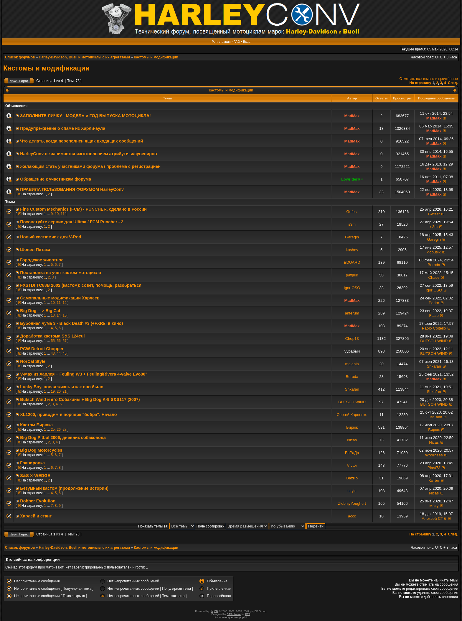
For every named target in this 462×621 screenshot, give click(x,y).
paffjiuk (352, 275)
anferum (352, 313)
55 (53, 341)
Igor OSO (352, 288)
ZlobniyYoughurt (352, 503)
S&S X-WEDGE (35, 475)
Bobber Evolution (37, 501)
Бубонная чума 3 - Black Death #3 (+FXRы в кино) (71, 323)
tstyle (352, 491)
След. (453, 83)
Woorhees (434, 455)
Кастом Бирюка (36, 424)
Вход (246, 41)
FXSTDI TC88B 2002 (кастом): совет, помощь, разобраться (80, 285)
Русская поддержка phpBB (231, 617)
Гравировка (32, 463)
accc (352, 516)
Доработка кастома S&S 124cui (52, 336)
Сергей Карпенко (351, 414)
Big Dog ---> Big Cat (40, 310)
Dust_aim (434, 417)
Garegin (352, 237)
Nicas (352, 440)
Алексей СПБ (434, 518)
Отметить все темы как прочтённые (429, 79)
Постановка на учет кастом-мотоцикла (60, 272)
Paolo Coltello (434, 328)
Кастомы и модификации (156, 57)
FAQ (237, 41)
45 (64, 353)
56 (58, 341)
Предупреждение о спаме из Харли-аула (62, 128)
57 (64, 341)
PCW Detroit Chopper (41, 348)
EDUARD (352, 262)
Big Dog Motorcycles (41, 450)
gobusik (433, 252)
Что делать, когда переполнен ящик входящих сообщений (81, 141)
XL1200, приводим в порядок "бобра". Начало (68, 414)
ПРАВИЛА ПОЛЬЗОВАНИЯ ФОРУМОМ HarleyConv (72, 189)
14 (58, 315)
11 (63, 214)
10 (57, 214)
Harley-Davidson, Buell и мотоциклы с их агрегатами (84, 57)
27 (64, 429)
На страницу (420, 83)
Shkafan (434, 366)
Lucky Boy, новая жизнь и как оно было (61, 386)
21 (64, 391)
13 (53, 315)
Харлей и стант (36, 516)
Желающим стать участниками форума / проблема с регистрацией (90, 166)
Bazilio (352, 478)
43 (53, 353)
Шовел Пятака (35, 249)
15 (64, 315)
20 (58, 391)
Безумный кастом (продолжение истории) (64, 488)
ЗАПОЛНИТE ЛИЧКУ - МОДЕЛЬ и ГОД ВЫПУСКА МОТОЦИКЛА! (85, 115)
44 (58, 353)
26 (58, 429)
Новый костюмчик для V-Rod (50, 237)
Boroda (434, 265)
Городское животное (41, 260)
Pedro (434, 303)
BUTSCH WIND (434, 341)
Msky (433, 506)
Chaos (434, 277)
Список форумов (20, 57)
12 (64, 303)
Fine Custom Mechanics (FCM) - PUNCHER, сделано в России (83, 209)
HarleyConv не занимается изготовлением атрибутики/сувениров (88, 153)
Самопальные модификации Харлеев (60, 298)
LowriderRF (352, 179)
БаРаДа (352, 452)
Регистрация (221, 41)
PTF (247, 614)
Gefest (352, 211)
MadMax (352, 116)
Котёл (434, 480)
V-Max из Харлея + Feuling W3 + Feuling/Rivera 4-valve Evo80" (83, 374)
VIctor (352, 465)
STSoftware (234, 614)
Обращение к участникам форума (55, 179)
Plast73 (434, 468)
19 (53, 391)
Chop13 (352, 338)
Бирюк (352, 427)
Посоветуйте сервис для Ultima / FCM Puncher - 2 (71, 221)
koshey (352, 250)
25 (53, 429)
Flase (434, 315)
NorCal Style (32, 361)
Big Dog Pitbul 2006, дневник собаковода (62, 437)
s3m (352, 224)
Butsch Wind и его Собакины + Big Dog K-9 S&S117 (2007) (80, 399)
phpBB (214, 611)
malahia (352, 364)
